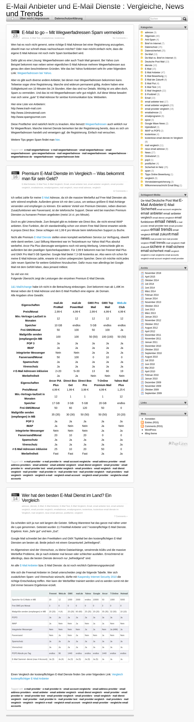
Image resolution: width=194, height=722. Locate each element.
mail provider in (47, 472)
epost (147, 120)
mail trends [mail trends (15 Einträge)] (157, 242)
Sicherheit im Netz (154, 167)
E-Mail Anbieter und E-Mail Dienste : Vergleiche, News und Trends (95, 10)
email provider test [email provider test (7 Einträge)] (158, 226)
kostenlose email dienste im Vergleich (164, 138)
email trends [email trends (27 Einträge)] (161, 229)
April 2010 (150, 371)
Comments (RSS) (154, 426)
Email (66, 184)
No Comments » (120, 38)
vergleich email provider (95, 475)
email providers (83, 468)
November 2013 (153, 302)
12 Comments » (120, 191)
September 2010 (153, 353)
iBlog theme (151, 433)
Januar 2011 (151, 342)
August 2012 (151, 327)
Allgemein (150, 36)
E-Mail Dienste (42, 237)
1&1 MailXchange (21, 286)
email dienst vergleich (90, 465)
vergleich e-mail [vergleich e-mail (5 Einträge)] (148, 255)
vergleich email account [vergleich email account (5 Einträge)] (151, 258)
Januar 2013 (151, 316)
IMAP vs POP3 (152, 130)
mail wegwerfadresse (68, 153)
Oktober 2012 (152, 324)
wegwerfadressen (43, 156)
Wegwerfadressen (96, 124)
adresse (25, 38)
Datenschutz (151, 47)
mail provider (30, 472)
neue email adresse (82, 187)
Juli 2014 (149, 284)
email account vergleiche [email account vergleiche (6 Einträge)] (169, 209)
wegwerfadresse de (21, 156)
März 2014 (150, 291)
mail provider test (67, 472)
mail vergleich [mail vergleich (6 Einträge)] (173, 243)
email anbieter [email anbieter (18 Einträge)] (152, 213)
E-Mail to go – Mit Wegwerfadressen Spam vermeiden (73, 32)
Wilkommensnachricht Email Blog (162, 185)
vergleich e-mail (43, 475)
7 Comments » (121, 516)
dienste (33, 506)
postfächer (69, 513)
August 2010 (151, 356)
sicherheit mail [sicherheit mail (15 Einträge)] (159, 251)
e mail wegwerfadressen (64, 150)
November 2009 (153, 386)
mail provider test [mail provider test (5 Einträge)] (158, 239)
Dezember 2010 (153, 346)
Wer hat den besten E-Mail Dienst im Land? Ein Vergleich (66, 498)
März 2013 (150, 313)
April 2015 (150, 276)
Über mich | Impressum (34, 18)
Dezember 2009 (153, 382)
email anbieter (40, 465)
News (148, 152)
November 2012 (153, 320)
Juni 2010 (150, 364)
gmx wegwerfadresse (43, 153)
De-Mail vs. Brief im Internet (159, 58)
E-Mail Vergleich (55, 184)
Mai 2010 (149, 368)
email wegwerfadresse (91, 150)
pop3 (147, 160)
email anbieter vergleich (99, 184)
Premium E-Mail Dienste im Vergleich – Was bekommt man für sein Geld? (73, 176)
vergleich (96, 187)
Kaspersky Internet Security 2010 (97, 576)
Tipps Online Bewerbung (157, 174)
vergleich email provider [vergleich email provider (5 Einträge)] (173, 258)
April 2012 (150, 331)
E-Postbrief (150, 94)
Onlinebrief (150, 156)
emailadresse (47, 38)
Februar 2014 (152, 295)
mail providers (114, 472)
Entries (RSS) (152, 422)
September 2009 (153, 393)
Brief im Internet (153, 43)
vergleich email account (67, 475)
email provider (111, 465)
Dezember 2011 (153, 335)
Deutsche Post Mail (154, 61)
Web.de (122, 302)
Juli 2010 (149, 360)
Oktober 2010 (152, 349)
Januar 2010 (151, 378)
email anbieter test (78, 184)
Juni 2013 (150, 309)
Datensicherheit (153, 50)
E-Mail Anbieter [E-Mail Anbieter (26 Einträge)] (162, 202)
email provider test (35, 468)
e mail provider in (52, 461)
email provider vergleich (60, 468)
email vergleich (102, 468)
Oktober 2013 (152, 306)
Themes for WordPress (178, 444)
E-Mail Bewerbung (154, 76)
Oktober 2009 (152, 389)
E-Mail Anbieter (29, 184)
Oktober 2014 (152, 280)
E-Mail (45, 197)
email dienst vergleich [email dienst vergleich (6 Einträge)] (163, 217)
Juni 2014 (150, 287)
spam (147, 170)
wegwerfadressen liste (67, 156)
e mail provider (32, 461)
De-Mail (149, 54)
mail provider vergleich (91, 472)
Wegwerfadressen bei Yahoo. (34, 73)
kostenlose (60, 38)
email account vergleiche (77, 461)
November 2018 (153, 273)
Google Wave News (155, 123)
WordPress (150, 430)
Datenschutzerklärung (69, 18)
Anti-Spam (150, 39)
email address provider (105, 461)
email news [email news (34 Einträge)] (165, 221)
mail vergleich (66, 187)
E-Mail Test (35, 38)
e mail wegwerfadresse (36, 150)
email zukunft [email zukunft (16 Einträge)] (161, 234)
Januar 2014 (151, 298)
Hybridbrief (150, 127)
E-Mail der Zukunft (154, 79)
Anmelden (150, 419)
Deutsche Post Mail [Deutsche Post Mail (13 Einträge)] (164, 200)
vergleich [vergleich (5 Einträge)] (175, 251)
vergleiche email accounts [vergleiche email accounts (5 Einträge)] (167, 255)
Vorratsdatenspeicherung (157, 181)
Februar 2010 (152, 375)
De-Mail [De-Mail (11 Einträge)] (146, 200)
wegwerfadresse (117, 153)
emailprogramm (51, 187)
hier (57, 139)
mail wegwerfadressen (94, 153)
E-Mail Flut (150, 83)
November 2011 (153, 338)
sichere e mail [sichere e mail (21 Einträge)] (161, 246)
